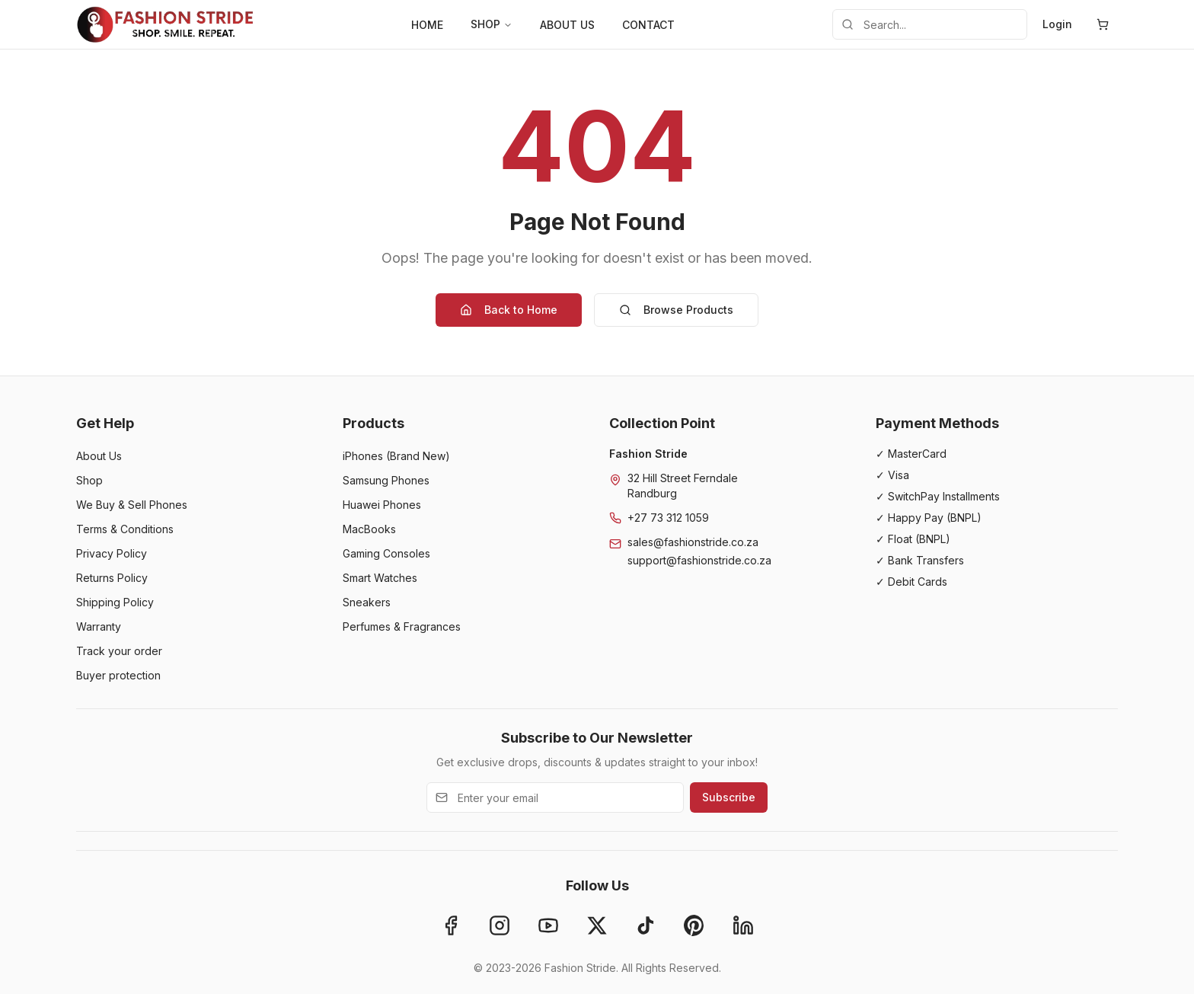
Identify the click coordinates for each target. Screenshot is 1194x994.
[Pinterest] (694, 925)
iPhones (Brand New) (396, 455)
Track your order (119, 650)
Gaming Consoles (386, 553)
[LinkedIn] (743, 925)
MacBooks (369, 529)
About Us (99, 455)
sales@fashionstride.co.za (692, 541)
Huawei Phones (382, 504)
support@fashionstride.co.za (699, 560)
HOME (427, 24)
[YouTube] (548, 925)
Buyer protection (118, 675)
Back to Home (508, 309)
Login (1057, 24)
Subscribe (728, 797)
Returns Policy (112, 577)
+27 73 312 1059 (668, 517)
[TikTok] (645, 925)
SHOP (491, 24)
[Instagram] (499, 925)
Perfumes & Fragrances (402, 626)
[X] (597, 925)
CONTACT (648, 24)
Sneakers (367, 602)
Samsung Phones (386, 480)
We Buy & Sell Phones (131, 504)
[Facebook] (451, 925)
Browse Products (676, 309)
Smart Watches (380, 577)
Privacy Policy (111, 553)
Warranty (98, 626)
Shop (89, 480)
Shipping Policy (115, 602)
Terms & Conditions (125, 529)
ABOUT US (567, 24)
